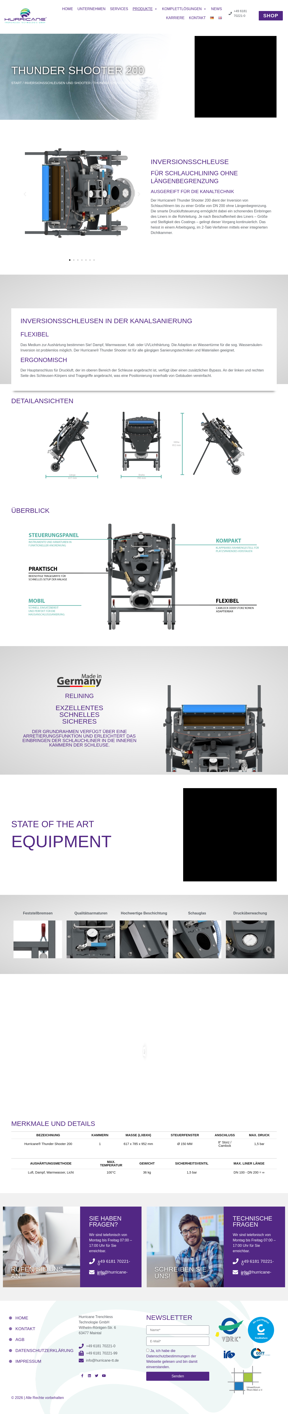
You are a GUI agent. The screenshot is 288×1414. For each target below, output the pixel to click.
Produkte (145, 8)
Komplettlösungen (184, 8)
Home (67, 9)
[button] (25, 194)
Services (119, 9)
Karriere (175, 18)
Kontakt (197, 18)
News (216, 9)
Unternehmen (91, 9)
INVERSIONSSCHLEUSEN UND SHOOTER (58, 83)
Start (16, 83)
